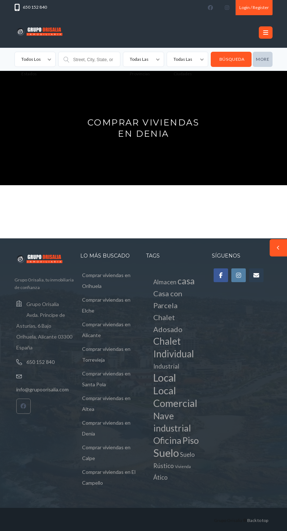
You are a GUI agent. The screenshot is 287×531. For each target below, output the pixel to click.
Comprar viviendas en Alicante (106, 329)
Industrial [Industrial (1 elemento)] (166, 366)
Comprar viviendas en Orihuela (106, 280)
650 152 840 (40, 362)
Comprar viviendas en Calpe (106, 452)
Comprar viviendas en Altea (106, 403)
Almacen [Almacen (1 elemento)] (164, 282)
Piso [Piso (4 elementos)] (191, 440)
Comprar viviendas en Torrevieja (106, 354)
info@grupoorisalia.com (42, 389)
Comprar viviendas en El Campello (109, 477)
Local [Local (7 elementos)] (164, 377)
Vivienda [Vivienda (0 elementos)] (183, 466)
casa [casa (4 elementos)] (186, 281)
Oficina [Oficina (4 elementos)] (167, 440)
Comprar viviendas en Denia (106, 428)
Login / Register (254, 7)
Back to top (257, 520)
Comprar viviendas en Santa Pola (106, 378)
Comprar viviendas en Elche (106, 305)
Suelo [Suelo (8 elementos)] (166, 452)
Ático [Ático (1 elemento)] (160, 477)
